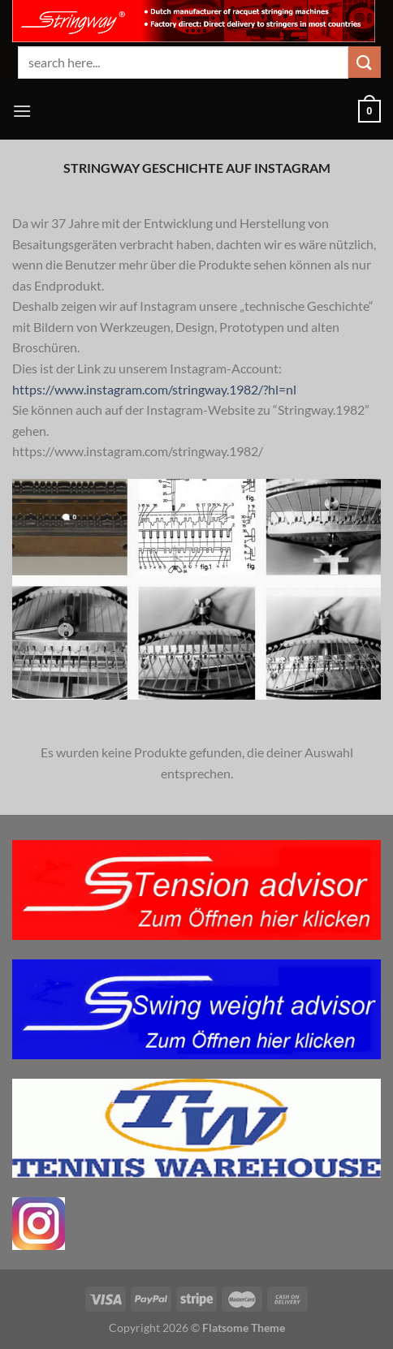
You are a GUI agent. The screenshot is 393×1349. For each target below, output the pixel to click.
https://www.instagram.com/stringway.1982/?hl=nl (154, 389)
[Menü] (22, 111)
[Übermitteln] (364, 62)
